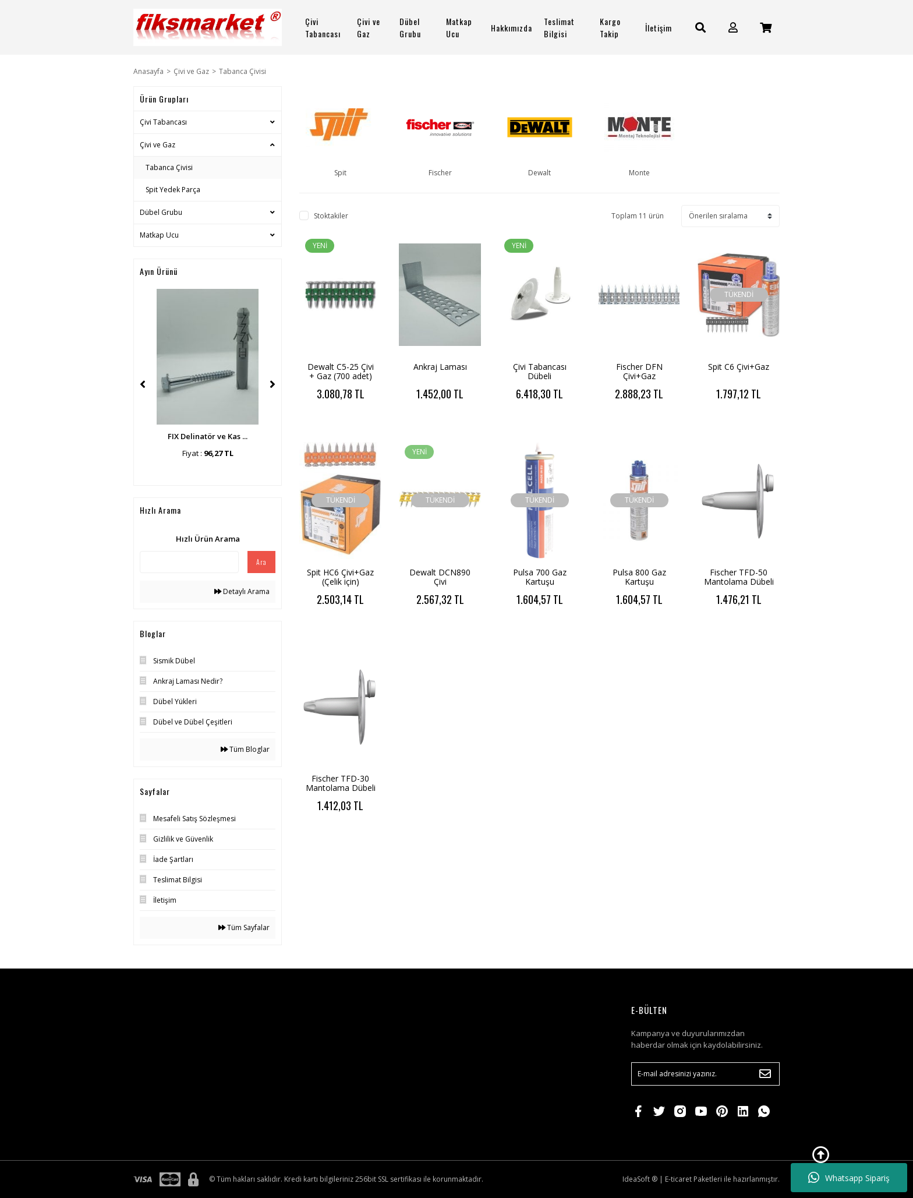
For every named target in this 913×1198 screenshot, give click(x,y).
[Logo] (207, 27)
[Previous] (143, 384)
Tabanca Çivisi (242, 71)
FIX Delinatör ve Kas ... (207, 436)
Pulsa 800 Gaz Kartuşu (639, 577)
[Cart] (766, 28)
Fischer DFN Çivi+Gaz (639, 371)
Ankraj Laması (440, 366)
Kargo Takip (610, 27)
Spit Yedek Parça (173, 190)
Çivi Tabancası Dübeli (540, 371)
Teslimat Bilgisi (559, 27)
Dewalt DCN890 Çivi (439, 577)
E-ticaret (678, 1179)
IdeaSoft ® (639, 1179)
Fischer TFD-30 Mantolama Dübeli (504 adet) (341, 788)
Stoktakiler (331, 216)
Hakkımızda (511, 28)
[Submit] (765, 1074)
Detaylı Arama (242, 591)
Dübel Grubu (161, 212)
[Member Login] (733, 28)
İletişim (658, 28)
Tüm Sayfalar (244, 927)
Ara (261, 562)
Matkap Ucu (159, 235)
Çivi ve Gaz (157, 145)
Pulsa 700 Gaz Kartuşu (540, 577)
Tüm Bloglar (245, 749)
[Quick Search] (189, 562)
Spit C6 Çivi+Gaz (738, 366)
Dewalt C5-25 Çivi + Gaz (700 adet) (340, 371)
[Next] (272, 384)
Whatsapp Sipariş (849, 1177)
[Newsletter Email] (705, 1074)
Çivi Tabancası (163, 122)
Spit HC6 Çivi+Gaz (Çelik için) (340, 577)
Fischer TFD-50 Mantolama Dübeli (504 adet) (739, 581)
